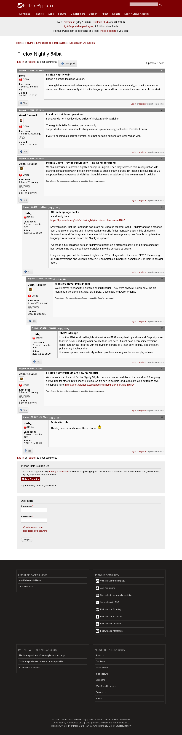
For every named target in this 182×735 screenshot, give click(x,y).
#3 (162, 158)
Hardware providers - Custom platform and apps (42, 655)
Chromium (69, 22)
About (105, 13)
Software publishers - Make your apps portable (41, 661)
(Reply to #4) (59, 279)
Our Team (100, 661)
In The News (102, 674)
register (32, 61)
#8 (162, 417)
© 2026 (56, 719)
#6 (162, 328)
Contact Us (101, 692)
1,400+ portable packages (78, 26)
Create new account (33, 527)
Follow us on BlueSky (108, 609)
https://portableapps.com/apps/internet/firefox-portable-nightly (100, 384)
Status (99, 698)
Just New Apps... (27, 586)
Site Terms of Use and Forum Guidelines (109, 719)
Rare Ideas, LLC (75, 722)
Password (27, 516)
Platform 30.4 (100, 22)
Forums (62, 13)
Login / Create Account (136, 13)
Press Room (102, 667)
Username (27, 506)
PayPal (88, 726)
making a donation (58, 471)
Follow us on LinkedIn (108, 624)
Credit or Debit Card (74, 726)
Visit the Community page (110, 581)
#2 (162, 110)
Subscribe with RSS (107, 602)
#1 (162, 70)
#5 (162, 278)
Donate (116, 13)
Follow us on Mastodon (109, 631)
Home (19, 42)
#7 (162, 369)
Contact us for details (29, 667)
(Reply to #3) (54, 208)
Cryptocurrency (123, 726)
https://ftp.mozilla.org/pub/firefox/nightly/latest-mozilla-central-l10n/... (88, 220)
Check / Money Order (103, 726)
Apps (51, 13)
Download (24, 13)
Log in (20, 61)
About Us (100, 655)
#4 (162, 207)
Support (93, 13)
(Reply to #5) (63, 329)
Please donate (108, 30)
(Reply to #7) (55, 418)
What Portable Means (106, 686)
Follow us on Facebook (109, 617)
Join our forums (105, 588)
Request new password (35, 530)
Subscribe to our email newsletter (114, 595)
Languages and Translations (51, 42)
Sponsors (100, 680)
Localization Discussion (82, 42)
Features (39, 13)
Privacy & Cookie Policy (74, 719)
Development (78, 13)
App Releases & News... (30, 580)
